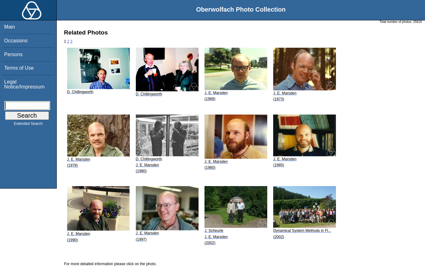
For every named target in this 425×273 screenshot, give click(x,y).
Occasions (16, 40)
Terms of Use (19, 68)
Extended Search (28, 125)
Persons (13, 54)
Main (9, 26)
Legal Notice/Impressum (24, 84)
